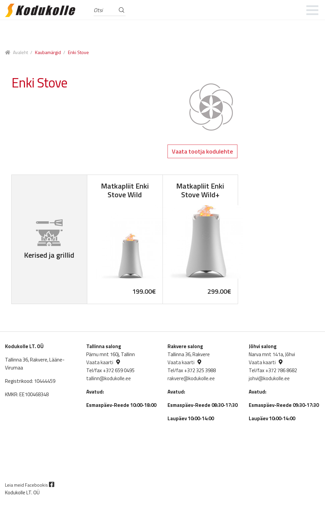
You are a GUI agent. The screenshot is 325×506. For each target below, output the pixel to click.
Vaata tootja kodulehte (202, 151)
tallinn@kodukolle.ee (108, 378)
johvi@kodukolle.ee (269, 378)
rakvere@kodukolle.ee (191, 378)
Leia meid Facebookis (29, 484)
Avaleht (20, 52)
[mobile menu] (312, 10)
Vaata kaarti (99, 362)
